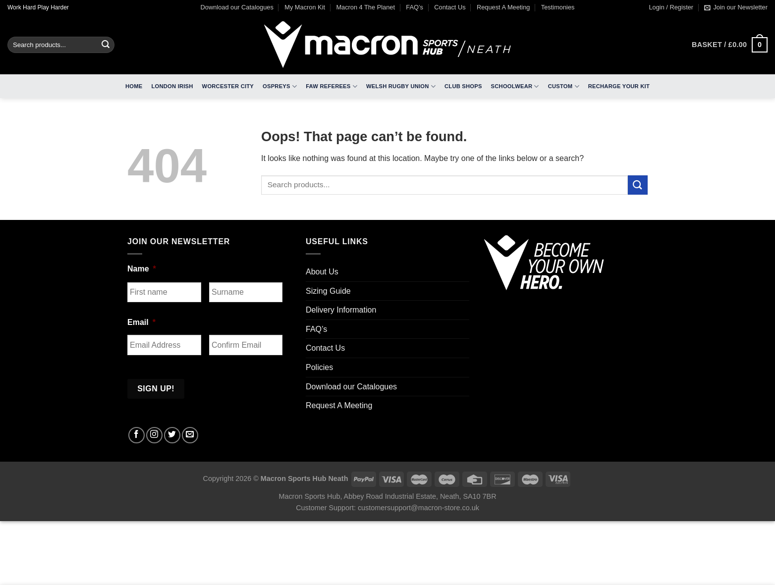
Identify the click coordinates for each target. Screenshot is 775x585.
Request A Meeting (503, 7)
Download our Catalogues (237, 7)
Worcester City (228, 86)
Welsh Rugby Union (401, 86)
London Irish (172, 86)
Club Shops (463, 86)
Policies (319, 367)
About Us (322, 271)
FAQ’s (414, 7)
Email (141, 322)
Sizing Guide (328, 291)
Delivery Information (341, 310)
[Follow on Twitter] (172, 435)
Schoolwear (515, 86)
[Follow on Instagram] (154, 435)
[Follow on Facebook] (136, 435)
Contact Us (449, 7)
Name (141, 269)
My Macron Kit (304, 7)
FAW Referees (331, 86)
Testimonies (558, 7)
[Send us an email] (190, 435)
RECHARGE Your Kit (619, 86)
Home (133, 86)
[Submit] (105, 45)
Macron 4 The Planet (365, 7)
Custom (563, 86)
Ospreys (280, 86)
